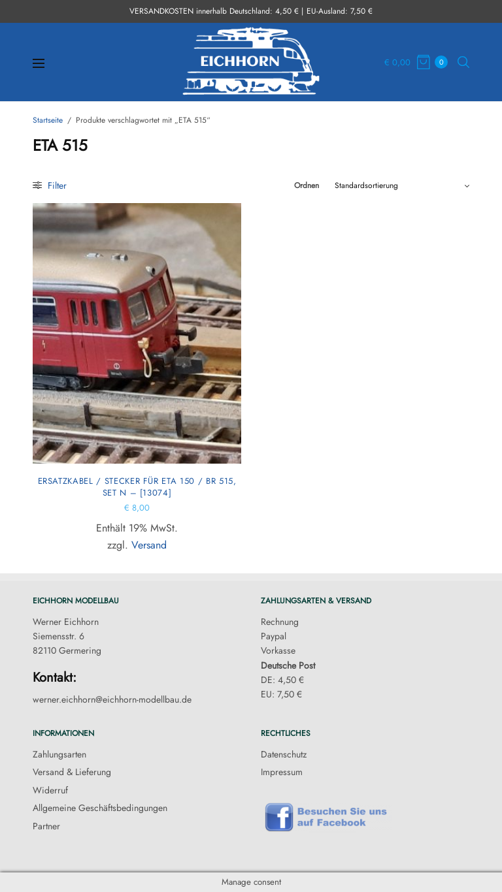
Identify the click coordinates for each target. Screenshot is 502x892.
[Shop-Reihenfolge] (402, 185)
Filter (50, 185)
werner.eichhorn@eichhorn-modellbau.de (112, 699)
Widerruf (50, 790)
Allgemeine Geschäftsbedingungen (100, 807)
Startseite (48, 120)
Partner (46, 826)
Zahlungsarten (59, 754)
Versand (149, 544)
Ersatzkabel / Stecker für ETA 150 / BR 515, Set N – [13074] (137, 487)
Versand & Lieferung (72, 771)
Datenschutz (284, 754)
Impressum (282, 771)
